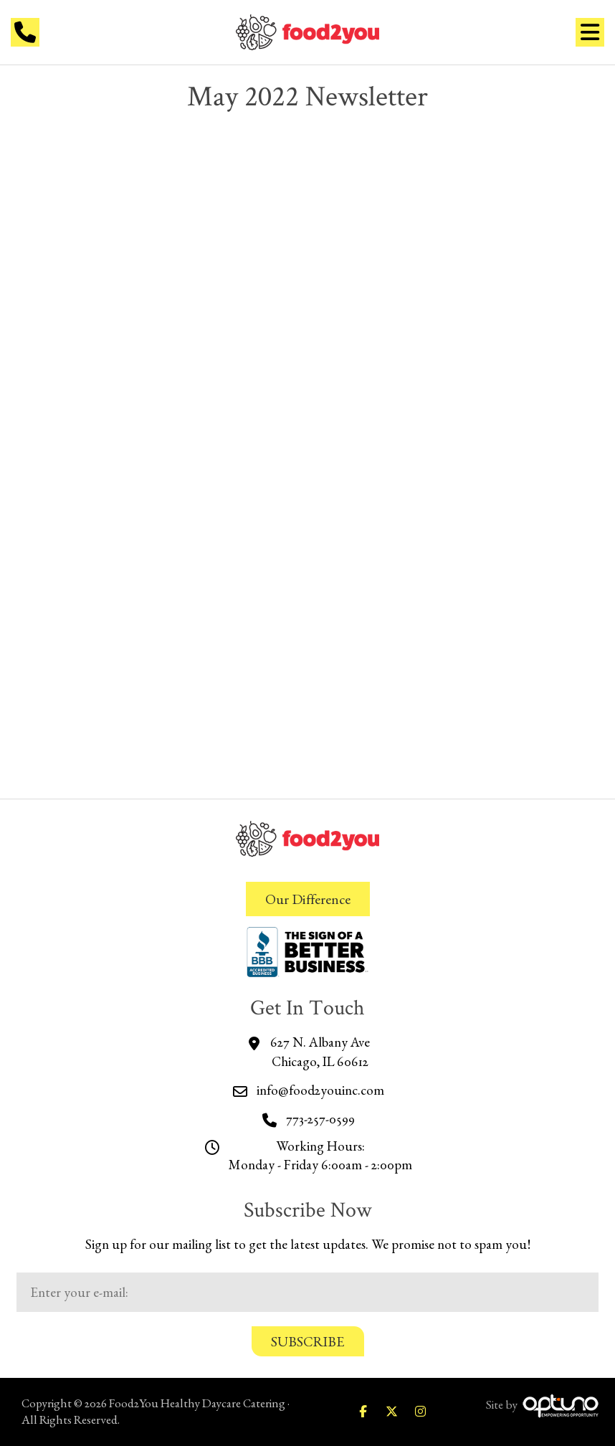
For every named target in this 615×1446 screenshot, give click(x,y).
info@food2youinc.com (320, 1090)
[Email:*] (307, 1292)
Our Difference (308, 899)
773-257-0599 (320, 1119)
